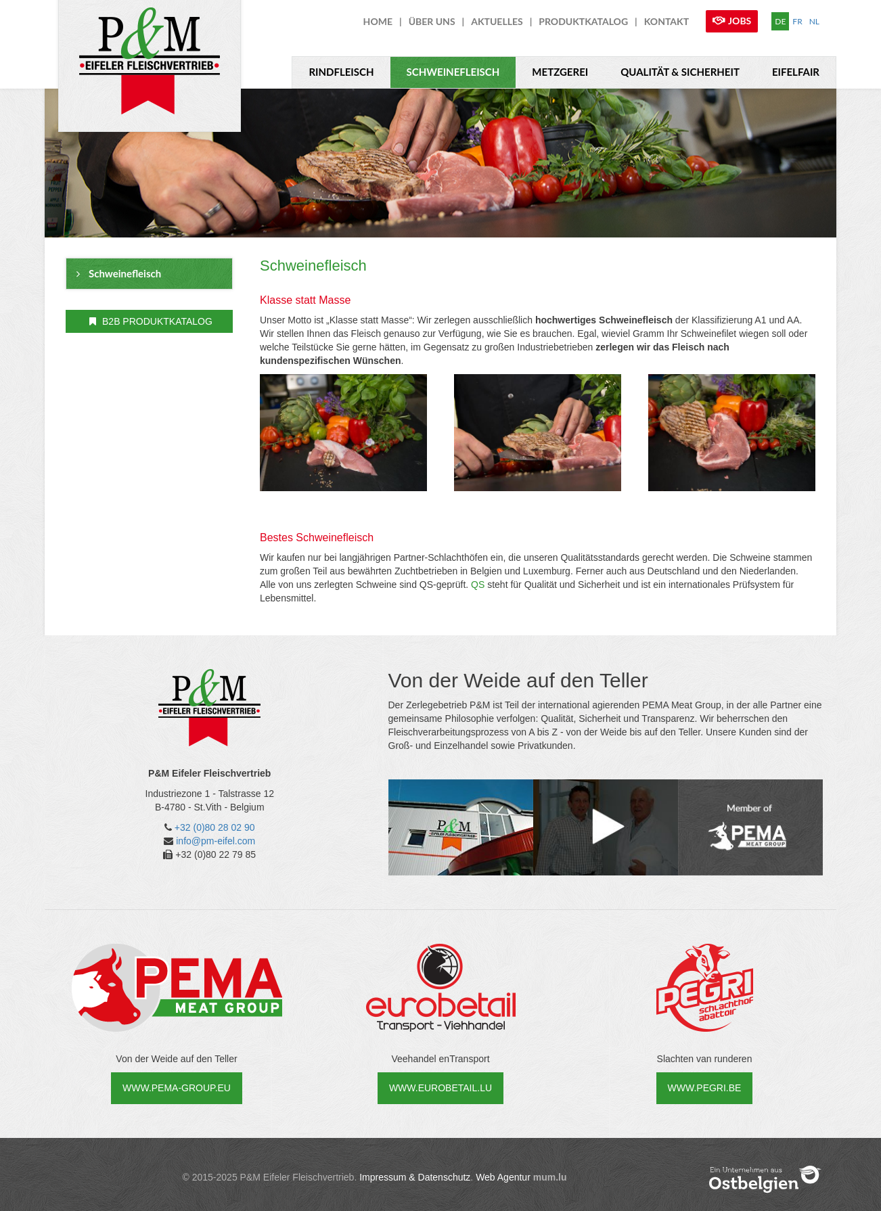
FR (797, 21)
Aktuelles (496, 21)
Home (377, 21)
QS (477, 584)
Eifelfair (795, 72)
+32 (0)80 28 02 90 (215, 827)
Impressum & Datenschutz (414, 1177)
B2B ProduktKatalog (150, 321)
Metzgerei (560, 72)
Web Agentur (503, 1177)
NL (814, 21)
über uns (432, 21)
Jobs (739, 20)
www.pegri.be (705, 1087)
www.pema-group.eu (176, 1087)
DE (780, 21)
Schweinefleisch (453, 72)
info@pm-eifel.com (215, 841)
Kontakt (666, 21)
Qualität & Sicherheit (680, 72)
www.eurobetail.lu (440, 1087)
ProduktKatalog (583, 21)
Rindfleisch (341, 72)
